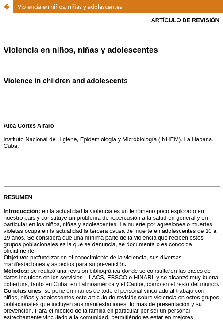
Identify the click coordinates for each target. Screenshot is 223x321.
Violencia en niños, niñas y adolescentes (70, 7)
